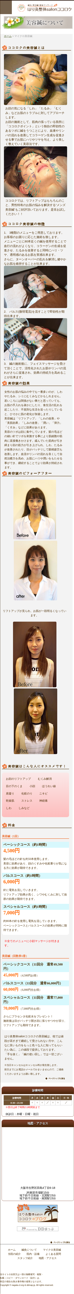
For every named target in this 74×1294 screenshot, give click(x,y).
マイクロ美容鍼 (52, 1249)
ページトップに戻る (55, 1078)
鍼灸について (29, 1249)
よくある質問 (53, 1253)
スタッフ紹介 (25, 1258)
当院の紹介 (14, 1253)
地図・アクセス (48, 1258)
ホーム (8, 36)
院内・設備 (33, 1253)
